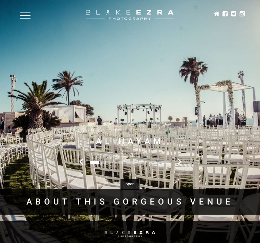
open (130, 184)
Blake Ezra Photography (130, 15)
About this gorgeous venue (130, 202)
